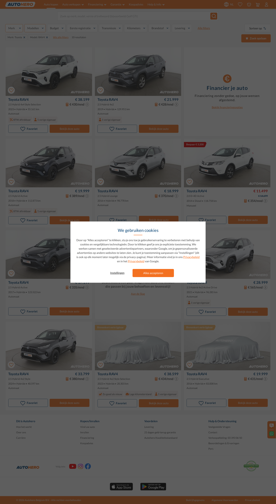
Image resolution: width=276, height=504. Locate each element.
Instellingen (117, 272)
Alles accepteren (153, 273)
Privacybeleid (191, 257)
